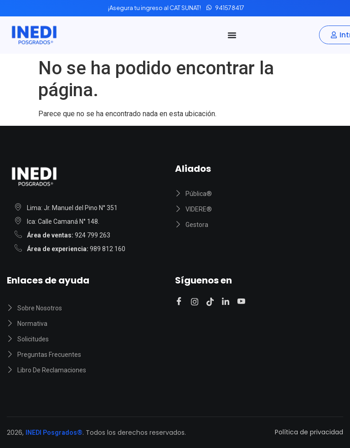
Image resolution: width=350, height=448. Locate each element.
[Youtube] (242, 302)
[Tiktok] (211, 301)
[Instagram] (196, 301)
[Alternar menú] (232, 35)
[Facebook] (180, 302)
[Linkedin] (227, 301)
